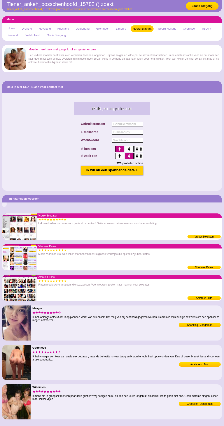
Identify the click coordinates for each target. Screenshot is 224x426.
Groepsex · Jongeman (200, 403)
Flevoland (44, 28)
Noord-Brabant (142, 28)
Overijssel (189, 28)
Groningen (102, 28)
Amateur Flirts (204, 298)
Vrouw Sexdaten (204, 236)
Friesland (63, 28)
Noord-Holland (167, 28)
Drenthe (27, 28)
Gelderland (83, 28)
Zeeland (13, 35)
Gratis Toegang (202, 6)
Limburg (121, 28)
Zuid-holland (32, 35)
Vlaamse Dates (204, 267)
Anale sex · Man (199, 364)
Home (11, 28)
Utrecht (206, 28)
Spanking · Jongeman (199, 325)
